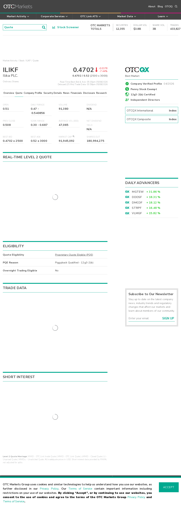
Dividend (92, 105)
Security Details (52, 93)
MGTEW (138, 192)
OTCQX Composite (152, 119)
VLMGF (137, 213)
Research (101, 93)
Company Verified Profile (152, 83)
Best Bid (7, 137)
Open (6, 105)
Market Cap (66, 137)
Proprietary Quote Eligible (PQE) (74, 240)
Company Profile (33, 93)
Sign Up (168, 318)
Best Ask (35, 137)
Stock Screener (65, 27)
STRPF (136, 208)
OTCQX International (152, 110)
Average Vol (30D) (69, 121)
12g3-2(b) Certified (143, 94)
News (66, 93)
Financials (76, 93)
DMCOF (137, 203)
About (152, 6)
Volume (63, 105)
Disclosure (89, 93)
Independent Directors (145, 100)
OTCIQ (169, 6)
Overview (8, 93)
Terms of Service (80, 489)
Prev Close (9, 121)
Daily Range (38, 105)
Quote (19, 93)
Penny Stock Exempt (144, 89)
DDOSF (137, 197)
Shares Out (93, 137)
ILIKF (28, 60)
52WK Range (38, 121)
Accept (168, 487)
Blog (160, 6)
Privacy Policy (49, 489)
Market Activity (10, 60)
